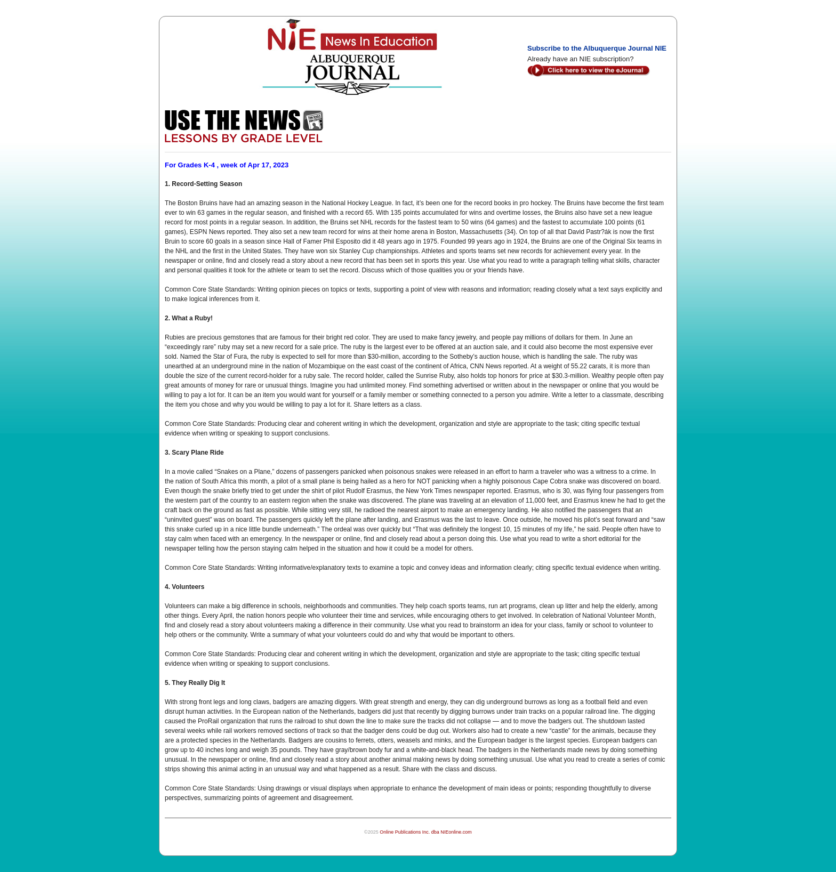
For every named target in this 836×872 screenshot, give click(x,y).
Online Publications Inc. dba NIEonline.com (426, 832)
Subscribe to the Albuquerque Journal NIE (596, 48)
